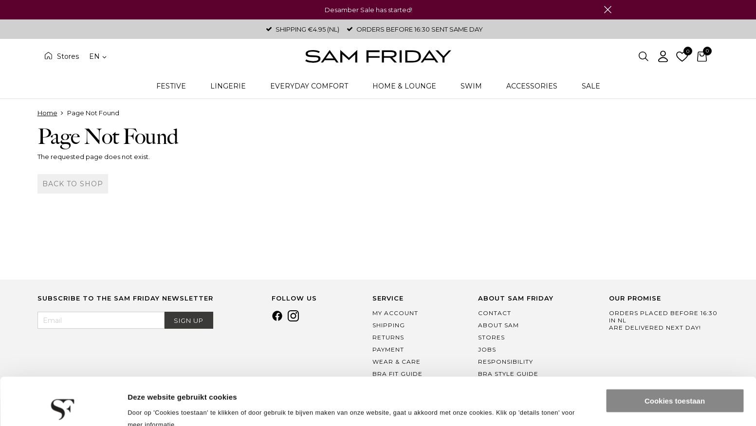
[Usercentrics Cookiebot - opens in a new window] (63, 407)
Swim (471, 86)
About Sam (498, 325)
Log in (663, 56)
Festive (171, 86)
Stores (68, 56)
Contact (494, 313)
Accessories (531, 86)
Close (608, 10)
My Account (395, 313)
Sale (591, 86)
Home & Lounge (404, 86)
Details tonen (151, 407)
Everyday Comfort (309, 86)
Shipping (388, 325)
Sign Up (188, 320)
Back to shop (72, 183)
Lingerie (228, 86)
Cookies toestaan (675, 356)
